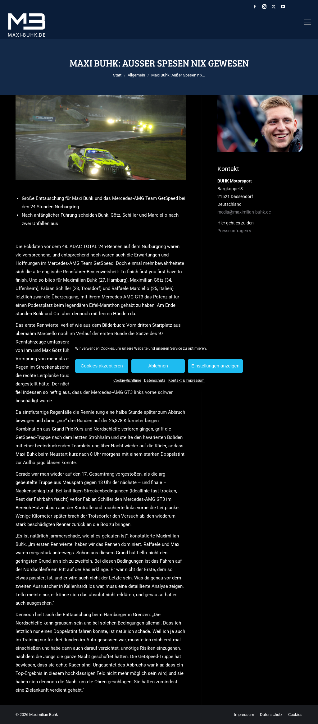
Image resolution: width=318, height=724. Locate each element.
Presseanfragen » (234, 230)
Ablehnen (158, 365)
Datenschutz (154, 380)
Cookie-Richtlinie (127, 380)
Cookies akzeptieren (102, 365)
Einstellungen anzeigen (215, 365)
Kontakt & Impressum (186, 380)
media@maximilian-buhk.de (244, 212)
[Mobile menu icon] (308, 22)
